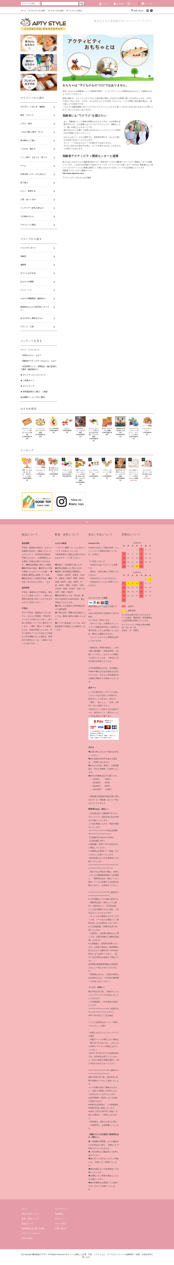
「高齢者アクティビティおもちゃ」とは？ (38, 361)
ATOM (29, 1238)
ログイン (132, 4)
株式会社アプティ (40, 1254)
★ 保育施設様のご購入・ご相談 (34, 391)
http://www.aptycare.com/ (73, 173)
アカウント (105, 4)
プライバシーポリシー (31, 1233)
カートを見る (60, 1223)
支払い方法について (30, 1214)
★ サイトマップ (27, 386)
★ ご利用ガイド (27, 380)
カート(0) (146, 4)
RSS (24, 1238)
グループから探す (56, 11)
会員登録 (118, 4)
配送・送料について (30, 1219)
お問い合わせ (136, 11)
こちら (88, 177)
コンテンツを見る (74, 11)
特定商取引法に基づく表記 (33, 1228)
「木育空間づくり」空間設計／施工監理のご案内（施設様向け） (38, 367)
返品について (27, 1223)
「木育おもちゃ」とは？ (30, 355)
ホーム (23, 11)
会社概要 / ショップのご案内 (32, 397)
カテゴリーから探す (37, 11)
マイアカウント (61, 1209)
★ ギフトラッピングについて (33, 375)
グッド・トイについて (29, 350)
